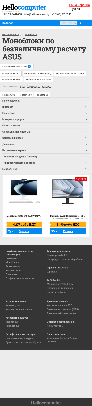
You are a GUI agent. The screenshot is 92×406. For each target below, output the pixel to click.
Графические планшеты (20, 278)
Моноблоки (12, 262)
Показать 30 (8, 95)
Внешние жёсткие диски (61, 313)
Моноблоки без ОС (11, 79)
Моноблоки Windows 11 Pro (70, 73)
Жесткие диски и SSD (59, 305)
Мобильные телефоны (60, 284)
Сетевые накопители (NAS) (63, 309)
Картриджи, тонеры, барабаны (65, 259)
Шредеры (52, 271)
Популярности (33, 86)
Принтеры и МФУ (57, 255)
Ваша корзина (79, 5)
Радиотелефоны (56, 292)
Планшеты (12, 274)
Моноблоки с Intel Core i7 (38, 79)
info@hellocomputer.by (36, 14)
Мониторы (12, 321)
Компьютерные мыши (19, 309)
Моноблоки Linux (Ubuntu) (37, 73)
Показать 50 (25, 95)
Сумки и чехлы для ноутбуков (23, 342)
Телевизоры (13, 266)
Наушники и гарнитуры (19, 338)
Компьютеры (13, 270)
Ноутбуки (11, 258)
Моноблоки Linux (11, 73)
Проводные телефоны (60, 288)
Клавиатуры (13, 305)
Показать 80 (42, 95)
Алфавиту (46, 86)
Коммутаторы (55, 325)
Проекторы (12, 325)
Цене (22, 86)
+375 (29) (12, 14)
